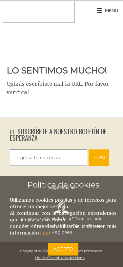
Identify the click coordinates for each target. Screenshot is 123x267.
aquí (45, 233)
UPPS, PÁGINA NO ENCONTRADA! (61, 47)
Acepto (63, 249)
